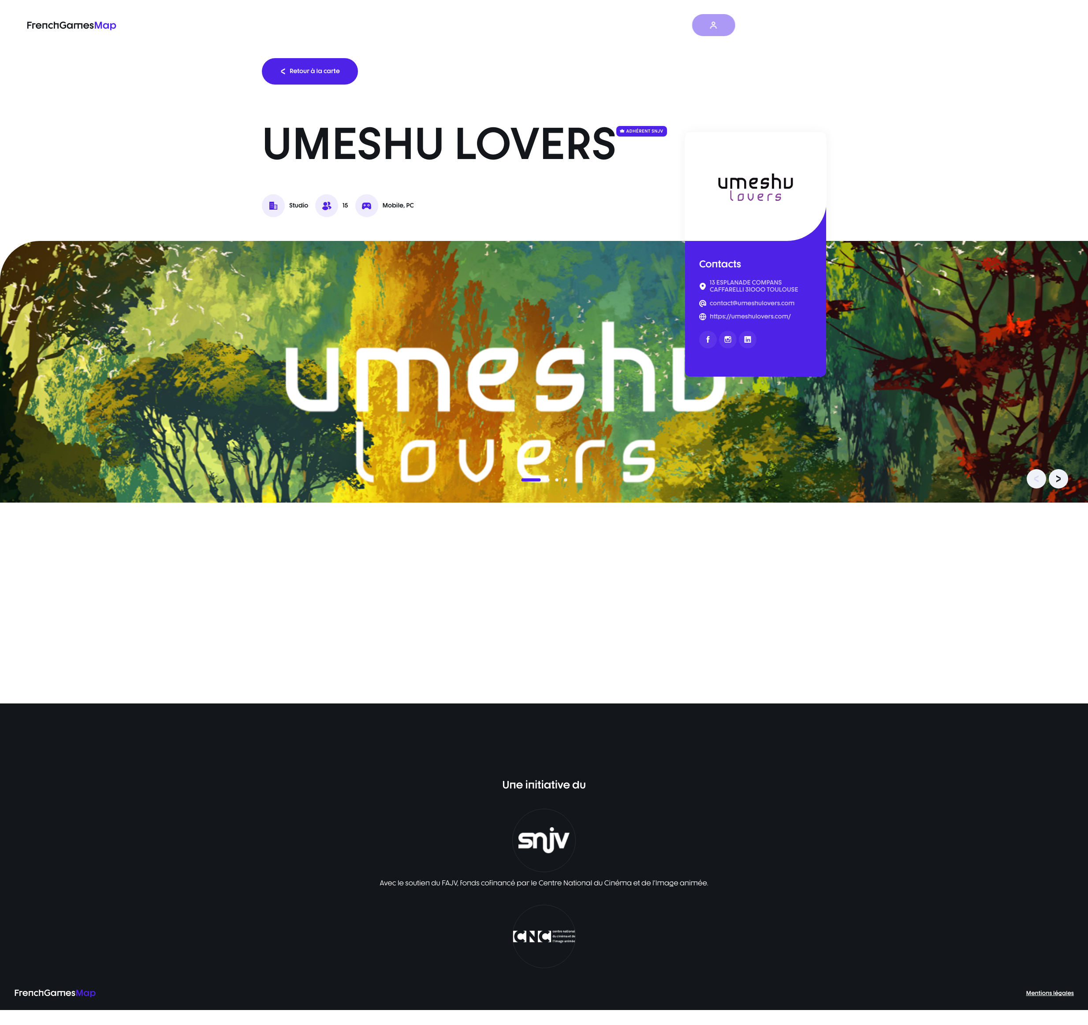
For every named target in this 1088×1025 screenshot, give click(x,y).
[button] (530, 479)
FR (766, 25)
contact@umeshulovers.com (752, 303)
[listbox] (544, 372)
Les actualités (628, 25)
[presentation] (1036, 478)
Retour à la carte (310, 71)
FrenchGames (71, 25)
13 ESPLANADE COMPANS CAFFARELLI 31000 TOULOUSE (754, 286)
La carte (525, 25)
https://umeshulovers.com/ (750, 316)
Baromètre (573, 25)
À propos (682, 25)
